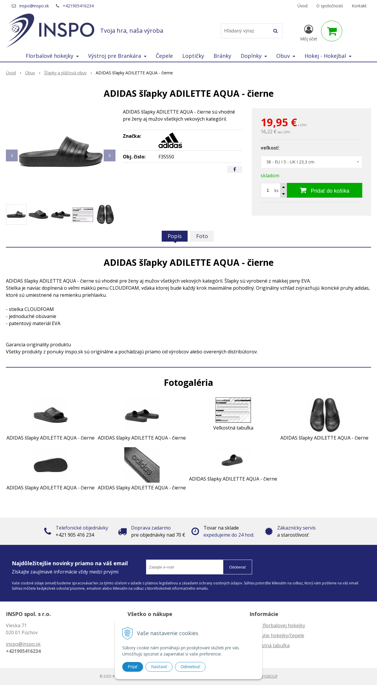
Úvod (302, 6)
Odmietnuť (190, 666)
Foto (202, 236)
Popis (175, 236)
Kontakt (359, 6)
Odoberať (237, 567)
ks (277, 190)
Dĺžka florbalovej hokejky (277, 625)
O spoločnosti (329, 6)
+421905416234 (78, 6)
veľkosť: (270, 148)
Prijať (133, 666)
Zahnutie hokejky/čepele (276, 635)
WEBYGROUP (267, 676)
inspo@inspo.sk (34, 6)
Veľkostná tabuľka (269, 645)
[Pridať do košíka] (324, 190)
